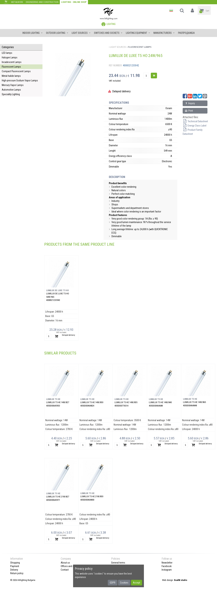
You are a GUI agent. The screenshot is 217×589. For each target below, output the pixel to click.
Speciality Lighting (11, 94)
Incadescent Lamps (11, 62)
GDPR (112, 582)
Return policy (16, 573)
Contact (65, 569)
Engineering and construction (42, 2)
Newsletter (167, 562)
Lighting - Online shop (74, 2)
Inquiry (190, 103)
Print (189, 110)
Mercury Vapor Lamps (13, 85)
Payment (14, 566)
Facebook (167, 566)
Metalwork (17, 2)
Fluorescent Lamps (11, 66)
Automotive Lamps (11, 89)
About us (65, 562)
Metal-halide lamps (11, 75)
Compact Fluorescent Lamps (16, 71)
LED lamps (7, 52)
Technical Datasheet (195, 121)
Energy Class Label (195, 125)
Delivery (14, 569)
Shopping (15, 562)
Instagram (167, 569)
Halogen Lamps (9, 57)
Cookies (124, 582)
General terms (118, 562)
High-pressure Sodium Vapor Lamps (20, 80)
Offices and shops (70, 566)
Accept (136, 582)
